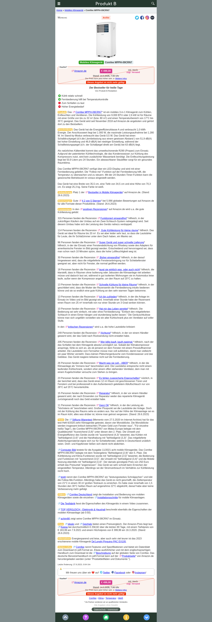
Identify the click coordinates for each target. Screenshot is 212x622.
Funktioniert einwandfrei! (113, 218)
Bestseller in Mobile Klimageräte (105, 192)
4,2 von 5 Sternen (91, 200)
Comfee (80, 547)
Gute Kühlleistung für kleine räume (119, 230)
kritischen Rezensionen (80, 327)
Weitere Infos (121, 78)
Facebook (119, 572)
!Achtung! (105, 333)
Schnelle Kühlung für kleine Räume (118, 284)
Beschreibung (103, 553)
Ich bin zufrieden (108, 296)
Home (59, 10)
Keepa (64, 527)
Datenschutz (100, 609)
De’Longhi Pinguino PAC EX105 (109, 541)
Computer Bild (68, 450)
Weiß (120, 598)
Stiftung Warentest (82, 419)
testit (63, 477)
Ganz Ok (104, 405)
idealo (71, 524)
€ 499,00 (106, 71)
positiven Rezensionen (95, 209)
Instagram (140, 572)
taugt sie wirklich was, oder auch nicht (119, 269)
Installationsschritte (107, 497)
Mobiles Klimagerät (74, 10)
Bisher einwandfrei (109, 257)
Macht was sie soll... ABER (113, 363)
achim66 (65, 518)
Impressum (113, 609)
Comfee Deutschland (80, 494)
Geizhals (87, 524)
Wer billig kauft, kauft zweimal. (116, 342)
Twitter (106, 572)
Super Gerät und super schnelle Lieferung (121, 242)
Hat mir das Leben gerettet (113, 308)
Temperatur (111, 598)
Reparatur (104, 393)
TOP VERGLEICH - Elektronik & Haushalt (83, 509)
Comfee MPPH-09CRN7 (97, 10)
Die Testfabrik (68, 503)
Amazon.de (80, 71)
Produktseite (128, 556)
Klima (101, 598)
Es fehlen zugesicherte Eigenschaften (119, 378)
